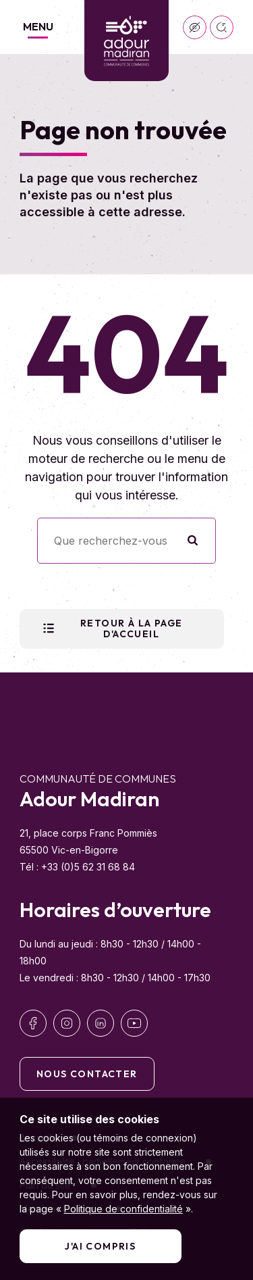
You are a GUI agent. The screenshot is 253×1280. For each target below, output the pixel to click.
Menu (38, 26)
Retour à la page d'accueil (111, 629)
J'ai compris (100, 1246)
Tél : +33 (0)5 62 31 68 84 (77, 866)
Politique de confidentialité (123, 1208)
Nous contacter (87, 1074)
